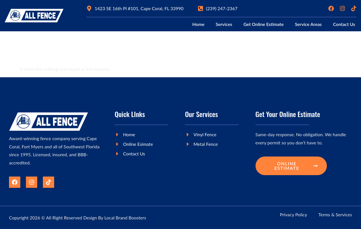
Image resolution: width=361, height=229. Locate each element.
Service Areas (308, 24)
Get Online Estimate (263, 24)
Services (224, 24)
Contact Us (344, 24)
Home (198, 24)
